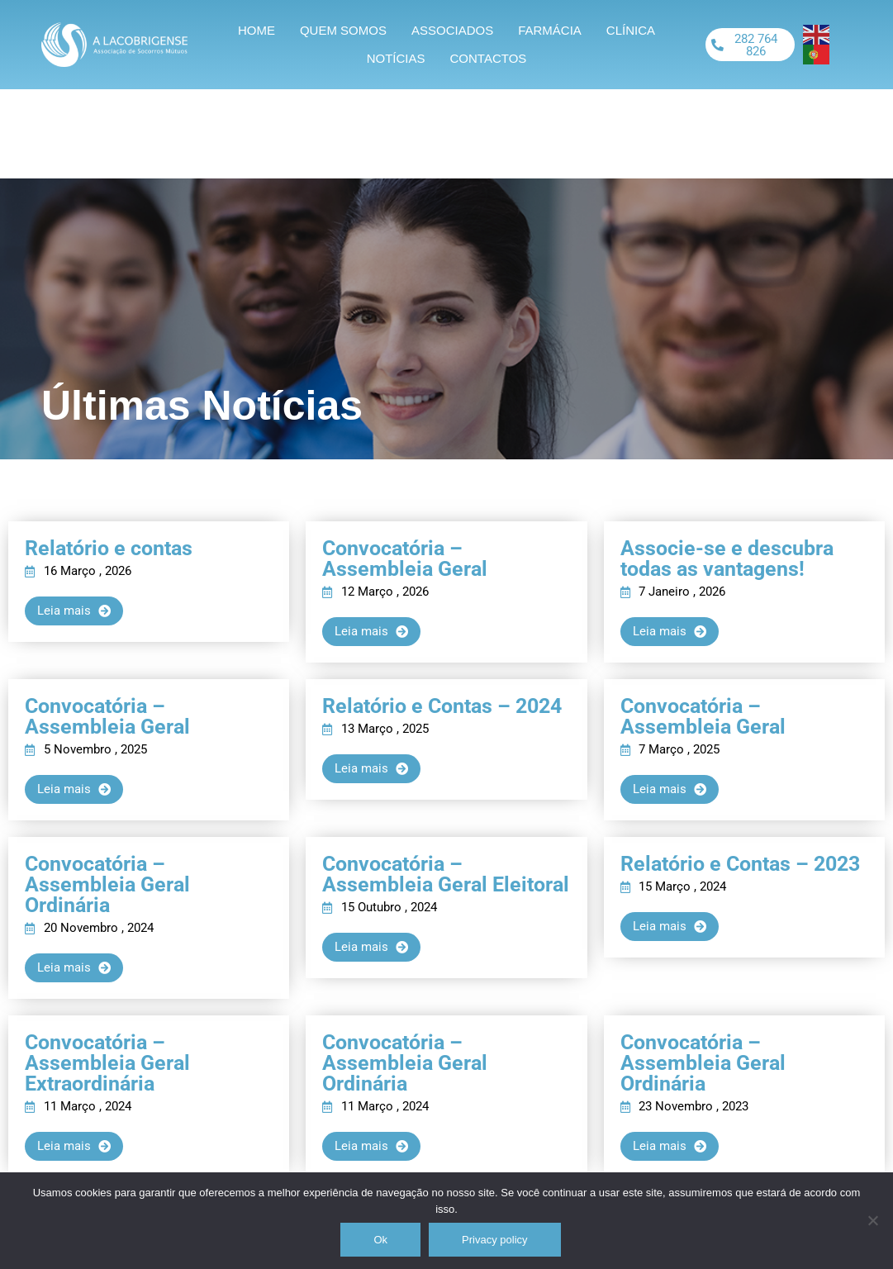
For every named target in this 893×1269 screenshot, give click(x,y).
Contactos (488, 58)
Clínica (630, 30)
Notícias (396, 58)
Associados (452, 30)
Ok (380, 1239)
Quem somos (343, 30)
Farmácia (550, 30)
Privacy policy (494, 1239)
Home (256, 30)
